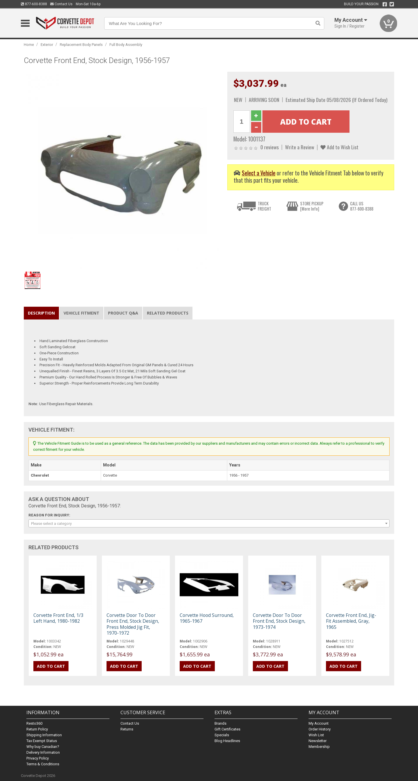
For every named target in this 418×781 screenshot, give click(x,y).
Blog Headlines (227, 741)
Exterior (47, 44)
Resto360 (34, 723)
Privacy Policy (37, 758)
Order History (320, 729)
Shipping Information (44, 735)
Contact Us (61, 4)
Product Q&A (123, 313)
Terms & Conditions (42, 764)
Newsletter (318, 741)
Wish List (316, 735)
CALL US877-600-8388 (361, 206)
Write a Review (299, 147)
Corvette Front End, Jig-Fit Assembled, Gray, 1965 (351, 621)
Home (29, 44)
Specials (222, 735)
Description (41, 313)
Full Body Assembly (125, 44)
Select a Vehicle (258, 173)
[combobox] (209, 523)
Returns (126, 729)
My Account (319, 723)
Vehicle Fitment (81, 313)
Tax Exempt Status (41, 741)
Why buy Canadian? (42, 746)
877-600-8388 (34, 4)
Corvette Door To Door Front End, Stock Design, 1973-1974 (279, 621)
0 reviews (269, 147)
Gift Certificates (227, 729)
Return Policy (37, 729)
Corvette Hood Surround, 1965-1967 (207, 618)
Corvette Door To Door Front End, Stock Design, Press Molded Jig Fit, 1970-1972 (133, 624)
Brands (220, 723)
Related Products (167, 313)
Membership (319, 746)
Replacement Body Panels (81, 44)
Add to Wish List (339, 147)
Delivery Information (43, 752)
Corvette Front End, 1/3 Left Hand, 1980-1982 (58, 618)
